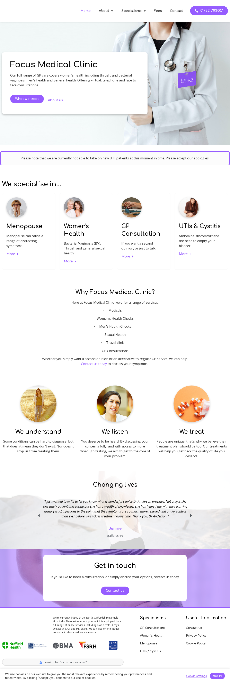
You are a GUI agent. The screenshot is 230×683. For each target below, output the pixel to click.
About (106, 11)
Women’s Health (151, 635)
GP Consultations (153, 627)
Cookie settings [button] (196, 676)
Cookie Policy (196, 643)
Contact (176, 11)
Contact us (194, 627)
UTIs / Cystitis (150, 651)
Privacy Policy (196, 635)
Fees (158, 11)
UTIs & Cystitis (200, 226)
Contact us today (94, 364)
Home (86, 11)
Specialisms (133, 11)
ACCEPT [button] (217, 675)
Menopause (24, 226)
